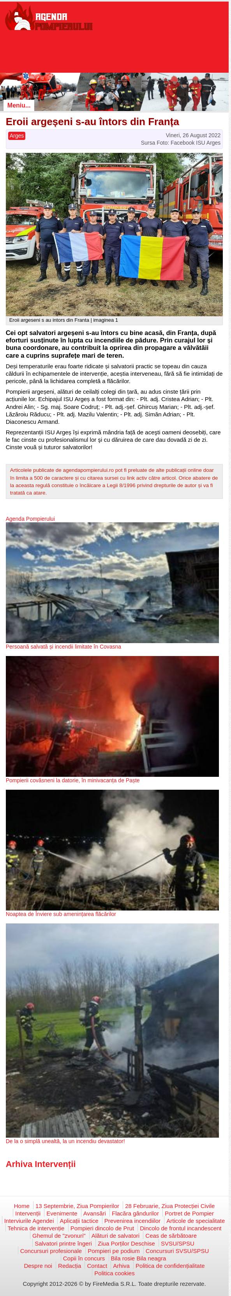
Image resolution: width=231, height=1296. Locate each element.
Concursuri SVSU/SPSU (177, 1251)
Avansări (94, 1213)
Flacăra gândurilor (135, 1213)
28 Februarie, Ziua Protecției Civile (170, 1206)
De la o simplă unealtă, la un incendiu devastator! (65, 1141)
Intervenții (28, 1213)
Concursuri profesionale (51, 1251)
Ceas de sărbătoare (171, 1235)
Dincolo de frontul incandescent (180, 1228)
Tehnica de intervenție (36, 1228)
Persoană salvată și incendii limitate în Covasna (64, 647)
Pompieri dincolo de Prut (102, 1228)
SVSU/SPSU (177, 1243)
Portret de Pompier (189, 1213)
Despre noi (38, 1265)
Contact (97, 1265)
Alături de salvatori (115, 1235)
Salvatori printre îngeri (63, 1243)
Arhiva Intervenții (41, 1164)
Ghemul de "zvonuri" (59, 1235)
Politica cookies (114, 1273)
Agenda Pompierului (30, 519)
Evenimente (61, 1213)
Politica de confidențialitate (170, 1265)
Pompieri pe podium (113, 1251)
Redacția (69, 1265)
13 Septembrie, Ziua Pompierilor (77, 1206)
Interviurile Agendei (29, 1220)
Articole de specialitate (195, 1220)
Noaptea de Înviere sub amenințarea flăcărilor (61, 914)
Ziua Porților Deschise (126, 1243)
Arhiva (121, 1265)
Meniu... (19, 105)
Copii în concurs (84, 1258)
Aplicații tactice (79, 1220)
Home (22, 1206)
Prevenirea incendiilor (132, 1220)
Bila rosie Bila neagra (138, 1258)
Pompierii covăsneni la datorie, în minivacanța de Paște (73, 780)
